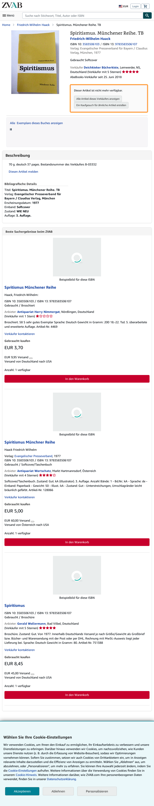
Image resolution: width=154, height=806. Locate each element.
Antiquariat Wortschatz (34, 471)
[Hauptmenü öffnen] (9, 15)
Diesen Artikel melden (23, 171)
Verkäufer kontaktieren (19, 334)
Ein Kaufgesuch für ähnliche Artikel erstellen (101, 105)
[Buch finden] (147, 15)
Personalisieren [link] (97, 791)
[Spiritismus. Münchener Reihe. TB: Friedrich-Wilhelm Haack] (35, 32)
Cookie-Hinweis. (26, 775)
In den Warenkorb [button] (77, 379)
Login (135, 6)
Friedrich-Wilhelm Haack (33, 25)
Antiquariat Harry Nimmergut (38, 311)
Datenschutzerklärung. (62, 779)
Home (6, 25)
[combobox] (82, 15)
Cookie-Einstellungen (22, 770)
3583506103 (91, 44)
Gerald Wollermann (31, 623)
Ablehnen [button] (58, 791)
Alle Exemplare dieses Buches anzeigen (36, 123)
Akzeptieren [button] (22, 791)
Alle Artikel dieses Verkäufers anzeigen (98, 98)
